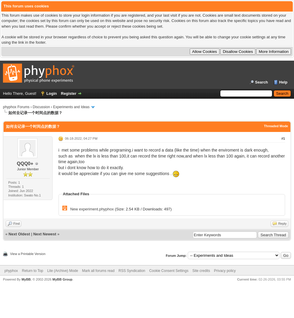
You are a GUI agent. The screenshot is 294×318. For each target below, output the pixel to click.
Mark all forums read (98, 271)
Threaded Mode (276, 126)
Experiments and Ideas (71, 107)
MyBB (26, 279)
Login (51, 93)
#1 (283, 138)
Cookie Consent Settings (168, 271)
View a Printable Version (27, 254)
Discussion (41, 107)
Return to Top (32, 271)
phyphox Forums (16, 107)
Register (68, 93)
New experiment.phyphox (92, 209)
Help (283, 82)
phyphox (11, 271)
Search (261, 82)
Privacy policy (225, 271)
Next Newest (44, 234)
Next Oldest (19, 234)
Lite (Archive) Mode (62, 271)
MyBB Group (62, 279)
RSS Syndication (131, 271)
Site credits (201, 271)
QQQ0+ (25, 163)
